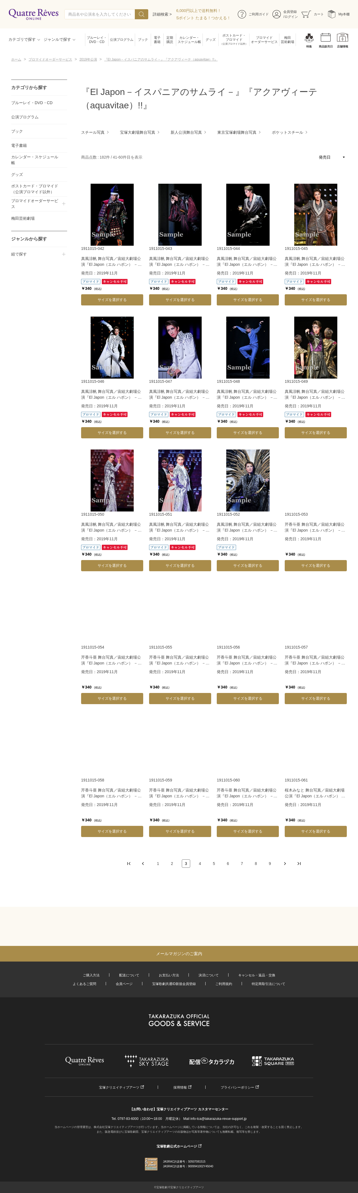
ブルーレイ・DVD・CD (97, 40)
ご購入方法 (91, 975)
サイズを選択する (112, 300)
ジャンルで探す (57, 39)
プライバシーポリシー (237, 1087)
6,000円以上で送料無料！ (198, 10)
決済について (209, 975)
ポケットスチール (287, 132)
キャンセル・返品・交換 (256, 975)
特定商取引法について (268, 984)
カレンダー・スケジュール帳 (189, 40)
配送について (129, 975)
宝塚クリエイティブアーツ (119, 1087)
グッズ (211, 40)
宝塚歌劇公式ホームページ (177, 1146)
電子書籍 (157, 40)
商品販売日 (326, 46)
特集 (309, 46)
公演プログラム (121, 40)
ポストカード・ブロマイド (234, 40)
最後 (299, 863)
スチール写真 (93, 132)
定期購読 (169, 40)
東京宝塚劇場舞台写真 (236, 132)
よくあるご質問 (84, 984)
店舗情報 (342, 46)
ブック (143, 40)
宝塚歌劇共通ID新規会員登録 (174, 984)
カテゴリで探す (22, 39)
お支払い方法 (169, 975)
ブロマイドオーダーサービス (264, 40)
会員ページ (124, 984)
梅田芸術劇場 (287, 40)
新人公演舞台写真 (186, 132)
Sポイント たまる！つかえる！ (203, 18)
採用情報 (180, 1087)
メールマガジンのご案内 (179, 953)
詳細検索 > (162, 14)
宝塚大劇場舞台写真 (137, 132)
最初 (129, 863)
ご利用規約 (223, 984)
